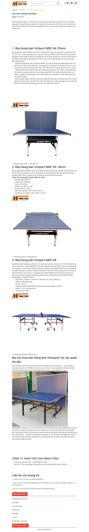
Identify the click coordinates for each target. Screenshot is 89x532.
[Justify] (58, 3)
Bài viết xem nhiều (20, 525)
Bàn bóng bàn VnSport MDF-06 (22, 52)
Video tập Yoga (17, 506)
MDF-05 (27, 180)
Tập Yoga (15, 502)
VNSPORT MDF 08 (28, 277)
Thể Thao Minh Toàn (38, 428)
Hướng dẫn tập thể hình (20, 499)
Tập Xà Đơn (16, 510)
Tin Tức (14, 517)
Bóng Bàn (15, 514)
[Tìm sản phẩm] (46, 3)
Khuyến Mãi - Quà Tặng (19, 521)
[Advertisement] (44, 37)
